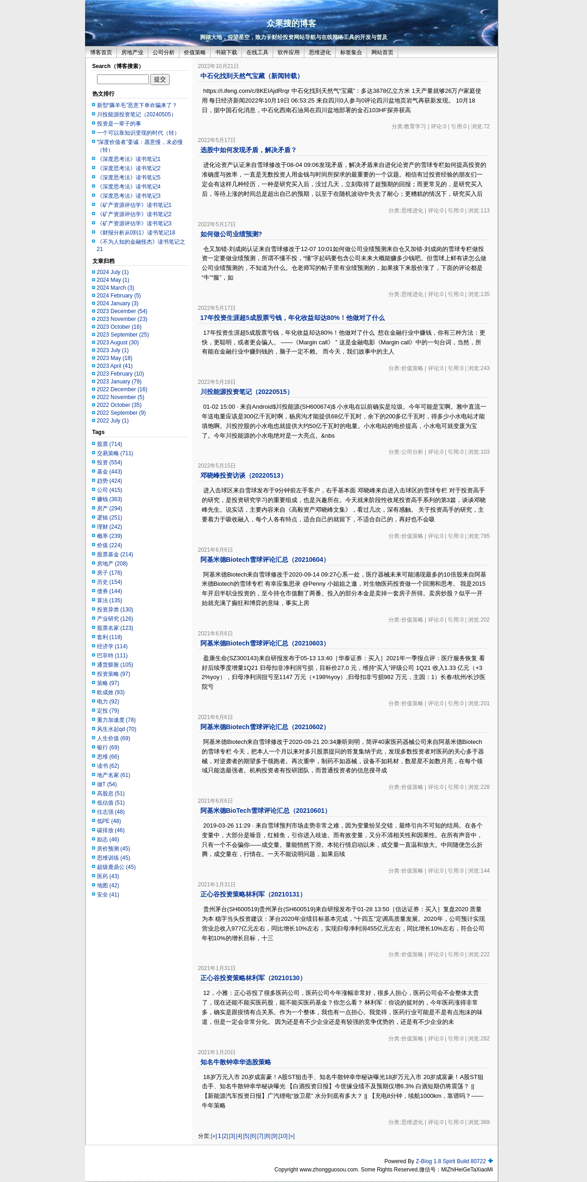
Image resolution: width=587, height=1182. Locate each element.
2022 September (121, 413)
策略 (108, 683)
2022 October (119, 405)
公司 (109, 490)
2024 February (119, 295)
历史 (109, 582)
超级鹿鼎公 (116, 867)
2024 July (113, 272)
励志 (108, 839)
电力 (108, 701)
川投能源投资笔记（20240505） (137, 114)
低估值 (111, 802)
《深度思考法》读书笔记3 (129, 196)
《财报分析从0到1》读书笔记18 (136, 232)
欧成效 (111, 692)
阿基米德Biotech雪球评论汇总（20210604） (265, 559)
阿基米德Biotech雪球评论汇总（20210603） (265, 643)
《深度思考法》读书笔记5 (129, 177)
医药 (108, 876)
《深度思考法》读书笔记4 (129, 186)
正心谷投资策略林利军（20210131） (253, 894)
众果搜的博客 (291, 23)
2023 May (114, 358)
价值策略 (195, 52)
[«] (214, 1136)
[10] (283, 1136)
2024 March (115, 288)
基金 (109, 471)
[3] (232, 1136)
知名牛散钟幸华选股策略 (235, 1062)
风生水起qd (117, 729)
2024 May (113, 280)
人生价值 (114, 738)
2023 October (119, 327)
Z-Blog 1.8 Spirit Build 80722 (451, 1161)
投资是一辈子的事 (119, 123)
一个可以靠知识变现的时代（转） (138, 133)
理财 (109, 527)
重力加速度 (116, 720)
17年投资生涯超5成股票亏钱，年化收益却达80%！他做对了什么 (292, 317)
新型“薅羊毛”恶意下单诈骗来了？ (137, 105)
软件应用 (289, 52)
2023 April (115, 366)
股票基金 (115, 554)
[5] (246, 1136)
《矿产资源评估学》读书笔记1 (134, 205)
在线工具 (257, 52)
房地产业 (132, 52)
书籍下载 (226, 52)
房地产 (112, 563)
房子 (109, 573)
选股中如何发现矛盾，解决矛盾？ (248, 150)
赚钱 (109, 499)
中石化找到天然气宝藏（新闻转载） (251, 76)
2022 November (120, 397)
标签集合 (351, 52)
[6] (253, 1136)
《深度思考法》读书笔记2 (129, 168)
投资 (109, 462)
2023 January (119, 381)
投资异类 (115, 609)
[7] (260, 1136)
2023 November (122, 319)
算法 (109, 600)
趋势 (109, 481)
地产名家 (114, 775)
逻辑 (109, 517)
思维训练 (114, 858)
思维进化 (320, 52)
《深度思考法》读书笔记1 (129, 159)
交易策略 (115, 453)
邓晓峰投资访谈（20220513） (243, 475)
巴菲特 (112, 655)
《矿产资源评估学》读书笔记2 (134, 214)
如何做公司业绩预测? (231, 234)
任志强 (111, 812)
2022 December (122, 389)
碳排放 (111, 830)
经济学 (112, 646)
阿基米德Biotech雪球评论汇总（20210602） (265, 727)
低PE (109, 821)
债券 (109, 591)
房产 (109, 508)
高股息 (111, 793)
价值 (109, 545)
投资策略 (114, 674)
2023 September (123, 334)
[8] (267, 1136)
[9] (274, 1136)
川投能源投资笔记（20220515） (246, 391)
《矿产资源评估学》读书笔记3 (134, 223)
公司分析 (164, 52)
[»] (292, 1136)
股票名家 (115, 628)
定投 (108, 711)
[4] (239, 1136)
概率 (109, 536)
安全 (108, 894)
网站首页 (382, 52)
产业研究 (115, 619)
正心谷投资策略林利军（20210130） (253, 978)
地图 (108, 885)
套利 (109, 637)
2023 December (122, 311)
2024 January (118, 303)
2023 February (120, 374)
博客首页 (101, 52)
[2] (225, 1136)
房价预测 (114, 848)
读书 (108, 766)
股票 (109, 444)
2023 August (118, 342)
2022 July (113, 420)
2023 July (113, 350)
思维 (108, 757)
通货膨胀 (115, 665)
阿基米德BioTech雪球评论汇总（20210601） (265, 810)
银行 (108, 747)
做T (107, 784)
